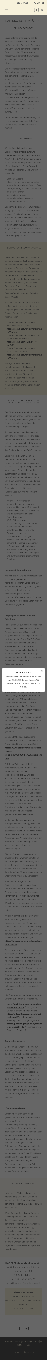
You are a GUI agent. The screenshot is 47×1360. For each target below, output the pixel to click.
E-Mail (24, 2)
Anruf (40, 2)
